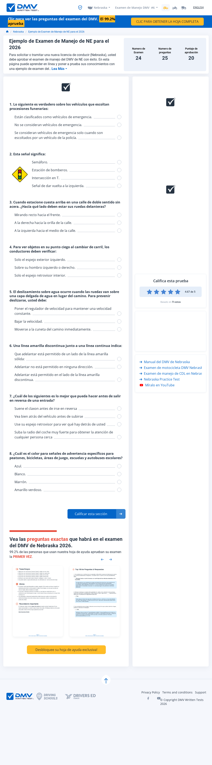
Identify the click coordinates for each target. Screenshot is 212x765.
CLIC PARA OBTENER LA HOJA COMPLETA (167, 21)
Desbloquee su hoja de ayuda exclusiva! (66, 649)
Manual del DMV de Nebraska (164, 362)
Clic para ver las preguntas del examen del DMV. (61, 21)
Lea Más (58, 69)
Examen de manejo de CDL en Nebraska (172, 373)
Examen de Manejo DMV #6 (135, 8)
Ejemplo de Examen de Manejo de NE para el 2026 (56, 31)
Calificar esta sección (91, 514)
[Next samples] (110, 559)
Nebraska (100, 8)
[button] (96, 514)
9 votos (176, 301)
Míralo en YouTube (157, 385)
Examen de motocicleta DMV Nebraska (171, 368)
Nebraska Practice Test (159, 379)
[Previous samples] (102, 559)
